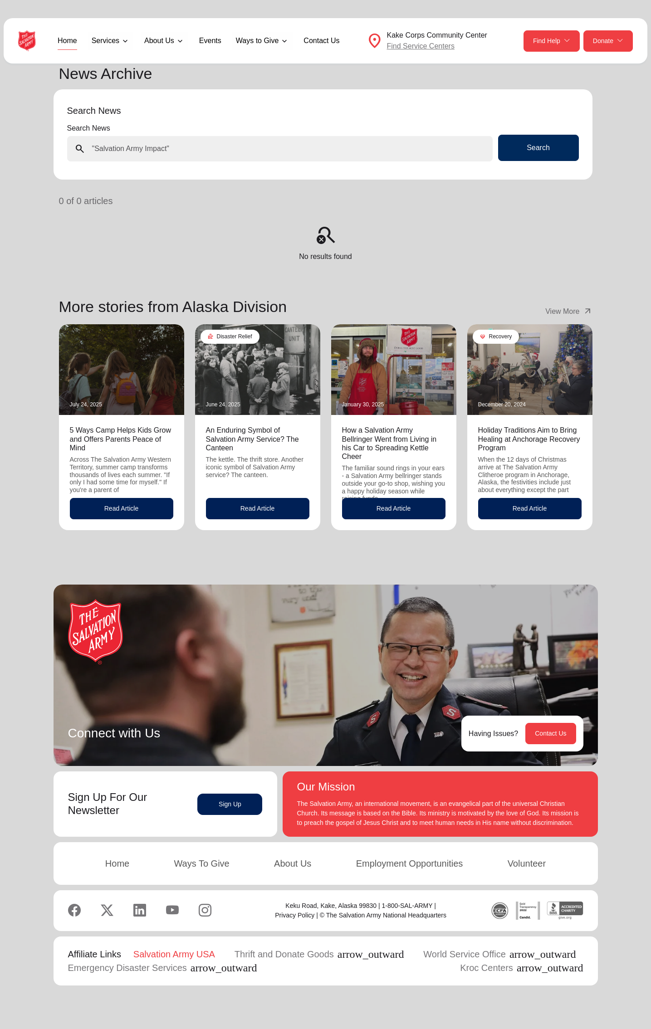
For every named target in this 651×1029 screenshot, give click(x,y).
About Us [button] (159, 40)
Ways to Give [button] (257, 40)
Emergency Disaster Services (162, 968)
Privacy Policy (294, 915)
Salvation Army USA (174, 954)
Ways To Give (201, 863)
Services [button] (105, 40)
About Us (292, 863)
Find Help (551, 41)
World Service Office (499, 954)
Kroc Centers (521, 968)
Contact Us (321, 40)
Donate (608, 41)
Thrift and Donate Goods (319, 954)
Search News (88, 128)
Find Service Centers (421, 46)
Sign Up (230, 804)
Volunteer (527, 863)
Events (210, 40)
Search (538, 147)
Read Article (121, 508)
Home (67, 40)
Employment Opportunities (409, 863)
